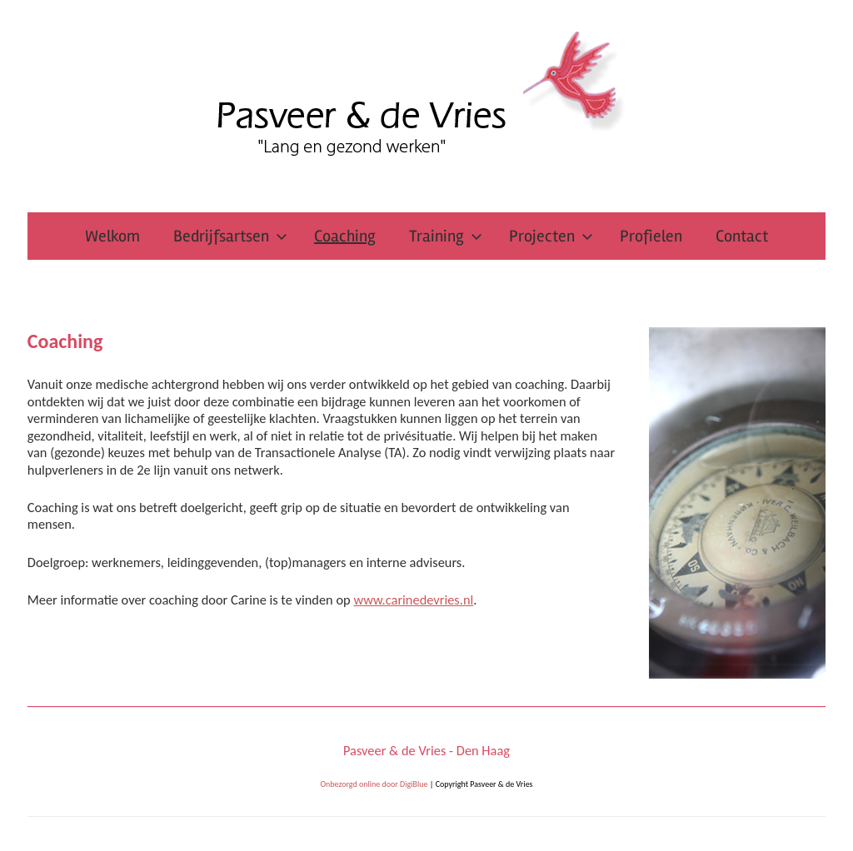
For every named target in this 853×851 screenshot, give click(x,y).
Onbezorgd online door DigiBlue (373, 784)
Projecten (551, 236)
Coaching (345, 236)
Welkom (112, 236)
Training (445, 236)
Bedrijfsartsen (230, 236)
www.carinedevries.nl (413, 599)
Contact (742, 236)
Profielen (651, 236)
